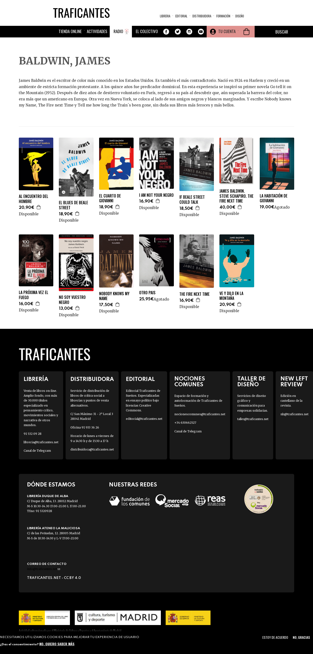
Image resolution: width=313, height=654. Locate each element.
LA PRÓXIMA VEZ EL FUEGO (33, 295)
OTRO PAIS (147, 292)
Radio (118, 31)
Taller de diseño (251, 381)
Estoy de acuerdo (275, 637)
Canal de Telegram (37, 450)
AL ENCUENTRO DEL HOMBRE (33, 199)
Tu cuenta (227, 31)
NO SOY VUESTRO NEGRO (72, 300)
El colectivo (147, 31)
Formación (223, 16)
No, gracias (301, 637)
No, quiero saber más (57, 643)
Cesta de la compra (246, 31)
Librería (36, 379)
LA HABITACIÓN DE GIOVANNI (273, 198)
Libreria (165, 16)
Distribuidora (201, 16)
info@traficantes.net (43, 569)
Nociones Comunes (189, 381)
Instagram (189, 31)
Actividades (97, 31)
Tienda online (70, 31)
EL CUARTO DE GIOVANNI (110, 198)
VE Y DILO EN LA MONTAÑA (231, 296)
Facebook (166, 31)
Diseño (239, 16)
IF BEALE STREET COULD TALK (192, 200)
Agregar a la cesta (39, 207)
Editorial (181, 16)
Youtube (201, 31)
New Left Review (294, 381)
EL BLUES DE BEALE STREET (73, 205)
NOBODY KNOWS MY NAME (114, 296)
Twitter (178, 31)
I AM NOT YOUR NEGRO (156, 195)
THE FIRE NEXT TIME (194, 294)
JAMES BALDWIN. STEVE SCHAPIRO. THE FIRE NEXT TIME (236, 196)
